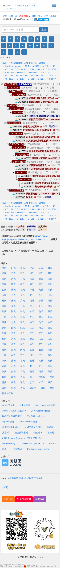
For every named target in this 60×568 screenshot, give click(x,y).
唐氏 (41, 284)
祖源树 (50, 427)
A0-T (27, 66)
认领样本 (47, 197)
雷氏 (22, 360)
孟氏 (50, 338)
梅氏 (13, 382)
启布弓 (33, 388)
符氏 (4, 382)
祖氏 (50, 366)
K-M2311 (33, 72)
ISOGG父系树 (8, 405)
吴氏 (41, 273)
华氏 (52, 388)
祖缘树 (50, 432)
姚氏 (32, 306)
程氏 (22, 289)
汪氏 (32, 333)
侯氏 (50, 306)
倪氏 (13, 388)
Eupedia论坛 (8, 421)
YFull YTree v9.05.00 (39, 239)
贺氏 (50, 355)
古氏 (22, 355)
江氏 (4, 371)
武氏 (4, 328)
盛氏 (4, 377)
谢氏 (50, 284)
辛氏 (22, 366)
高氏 (22, 284)
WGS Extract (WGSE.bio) (33, 443)
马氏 (13, 273)
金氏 (41, 295)
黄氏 (50, 273)
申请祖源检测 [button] (24, 499)
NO (42, 72)
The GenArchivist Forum (38, 449)
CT (6, 69)
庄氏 (32, 328)
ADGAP (52, 443)
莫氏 (4, 306)
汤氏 (4, 360)
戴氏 (22, 273)
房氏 (13, 338)
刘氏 (13, 268)
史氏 (22, 333)
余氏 (22, 295)
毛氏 (50, 344)
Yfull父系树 (24, 405)
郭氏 (4, 284)
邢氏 (41, 333)
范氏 (41, 322)
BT (53, 66)
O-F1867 (20, 79)
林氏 (22, 278)
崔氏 (13, 306)
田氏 (50, 295)
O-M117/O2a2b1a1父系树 (14, 410)
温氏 (32, 377)
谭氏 (32, 344)
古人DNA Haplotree (36, 416)
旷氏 (41, 366)
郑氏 (32, 289)
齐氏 (13, 371)
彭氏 (4, 289)
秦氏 (13, 349)
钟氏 (4, 311)
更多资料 (53, 126)
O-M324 (29, 75)
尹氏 (4, 355)
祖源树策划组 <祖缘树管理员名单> (26, 478)
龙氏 (22, 338)
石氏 (41, 349)
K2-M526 (52, 69)
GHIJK (24, 69)
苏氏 (32, 311)
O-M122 (9, 75)
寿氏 (13, 366)
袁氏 (50, 322)
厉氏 (22, 388)
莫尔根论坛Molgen (11, 427)
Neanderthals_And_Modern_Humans (28, 62)
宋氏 (4, 295)
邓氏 (41, 328)
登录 (5, 16)
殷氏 (32, 360)
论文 (46, 16)
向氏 (50, 360)
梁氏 (13, 284)
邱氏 (4, 338)
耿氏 (32, 382)
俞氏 (22, 371)
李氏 (32, 268)
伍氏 (41, 338)
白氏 (13, 328)
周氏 (13, 278)
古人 (40, 16)
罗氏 (50, 311)
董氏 (32, 338)
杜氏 (4, 300)
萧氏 (50, 268)
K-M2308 (9, 72)
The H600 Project (10, 443)
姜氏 (32, 317)
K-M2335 (21, 72)
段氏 (50, 371)
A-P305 (35, 66)
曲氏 (32, 371)
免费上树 (13, 16)
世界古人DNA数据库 (12, 416)
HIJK (32, 69)
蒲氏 (13, 360)
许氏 (50, 289)
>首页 (5, 487)
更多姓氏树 (7, 393)
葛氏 (4, 388)
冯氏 (32, 300)
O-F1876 (52, 75)
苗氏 (13, 317)
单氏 (50, 333)
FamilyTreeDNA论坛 (28, 421)
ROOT (5, 62)
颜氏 (13, 377)
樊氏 (52, 377)
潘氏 (50, 300)
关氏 (22, 377)
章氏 (50, 382)
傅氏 (41, 371)
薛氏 (22, 349)
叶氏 (50, 317)
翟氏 (22, 382)
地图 (51, 87)
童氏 (13, 333)
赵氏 (32, 273)
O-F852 (31, 79)
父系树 (5, 432)
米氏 (41, 382)
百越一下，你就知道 (12, 449)
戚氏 (32, 366)
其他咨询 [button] (39, 499)
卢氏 (22, 300)
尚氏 (13, 355)
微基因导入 (24, 16)
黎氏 (4, 322)
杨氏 (4, 273)
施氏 (13, 344)
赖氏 (41, 317)
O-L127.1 (40, 75)
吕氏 (22, 306)
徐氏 (41, 278)
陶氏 (41, 360)
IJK (38, 69)
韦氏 (4, 317)
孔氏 (13, 311)
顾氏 (50, 349)
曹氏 (13, 289)
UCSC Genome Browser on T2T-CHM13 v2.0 (22, 438)
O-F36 (19, 75)
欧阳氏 (42, 377)
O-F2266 (42, 79)
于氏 (41, 300)
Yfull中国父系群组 (33, 427)
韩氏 (41, 306)
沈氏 (22, 328)
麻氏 (43, 388)
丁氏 (13, 295)
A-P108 (46, 66)
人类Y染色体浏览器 (40, 410)
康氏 (50, 328)
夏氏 (32, 349)
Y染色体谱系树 (20, 432)
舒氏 (41, 344)
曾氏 (41, 311)
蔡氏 (41, 289)
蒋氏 (22, 322)
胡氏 (32, 284)
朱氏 (32, 278)
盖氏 (4, 366)
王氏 (22, 268)
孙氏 (4, 278)
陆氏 (13, 300)
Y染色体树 (38, 432)
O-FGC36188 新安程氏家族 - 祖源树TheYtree (21, 7)
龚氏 (4, 349)
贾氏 (22, 317)
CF (12, 69)
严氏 (41, 355)
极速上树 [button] (8, 499)
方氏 (13, 322)
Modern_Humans (13, 66)
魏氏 (22, 311)
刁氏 (32, 355)
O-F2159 (9, 79)
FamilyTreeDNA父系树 (45, 405)
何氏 (50, 278)
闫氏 (4, 344)
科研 (34, 16)
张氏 (4, 268)
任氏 (32, 322)
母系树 (53, 16)
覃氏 (32, 295)
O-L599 (52, 79)
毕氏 (4, 333)
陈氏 (41, 268)
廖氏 (22, 344)
